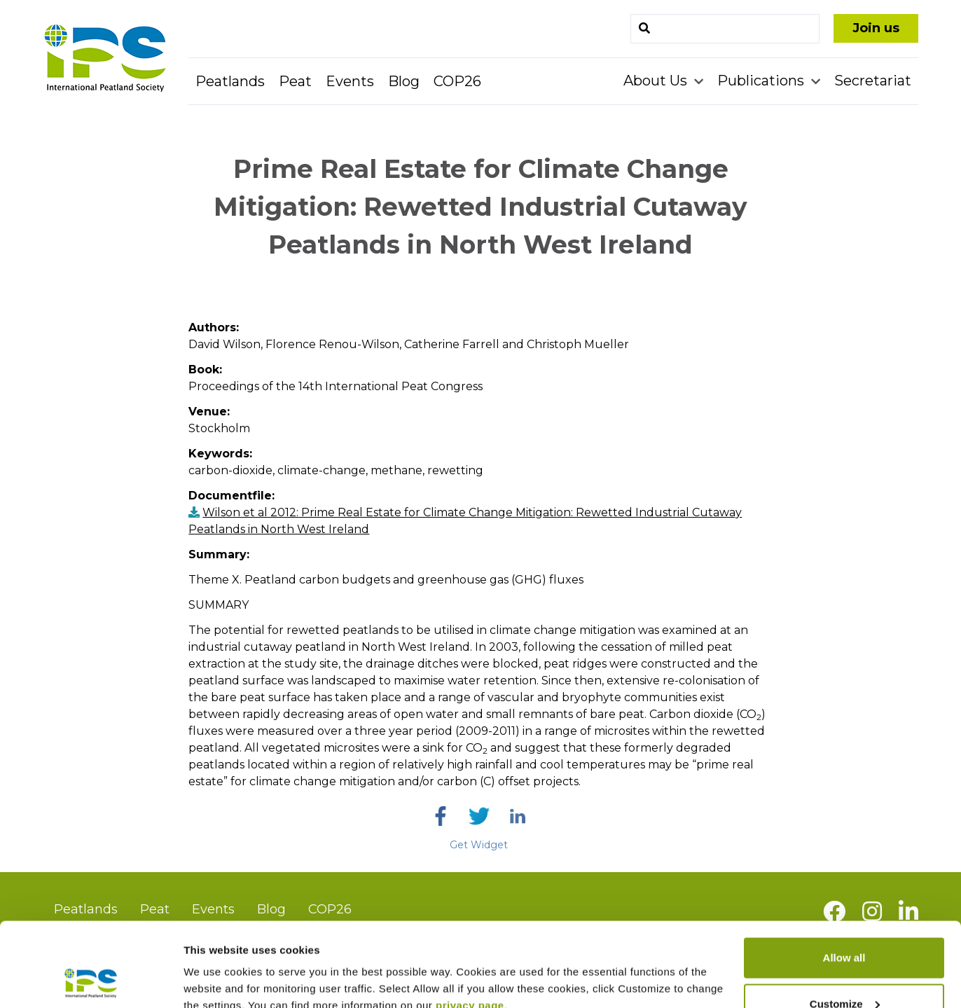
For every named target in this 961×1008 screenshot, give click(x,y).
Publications (762, 80)
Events (350, 81)
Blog (404, 81)
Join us (875, 28)
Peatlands (230, 81)
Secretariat (872, 80)
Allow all (844, 879)
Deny (844, 970)
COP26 (457, 81)
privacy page (470, 926)
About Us (657, 80)
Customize (845, 925)
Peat (295, 81)
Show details (216, 965)
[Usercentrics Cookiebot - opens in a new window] (90, 980)
